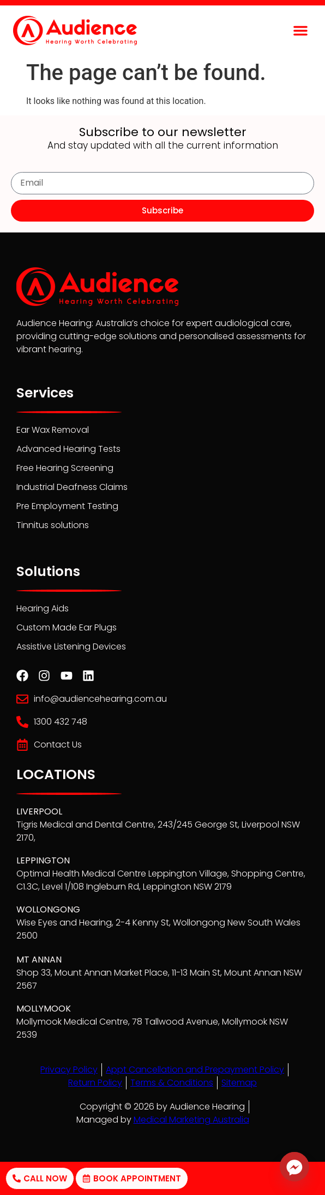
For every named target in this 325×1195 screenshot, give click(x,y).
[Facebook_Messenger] (294, 1166)
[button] (300, 30)
